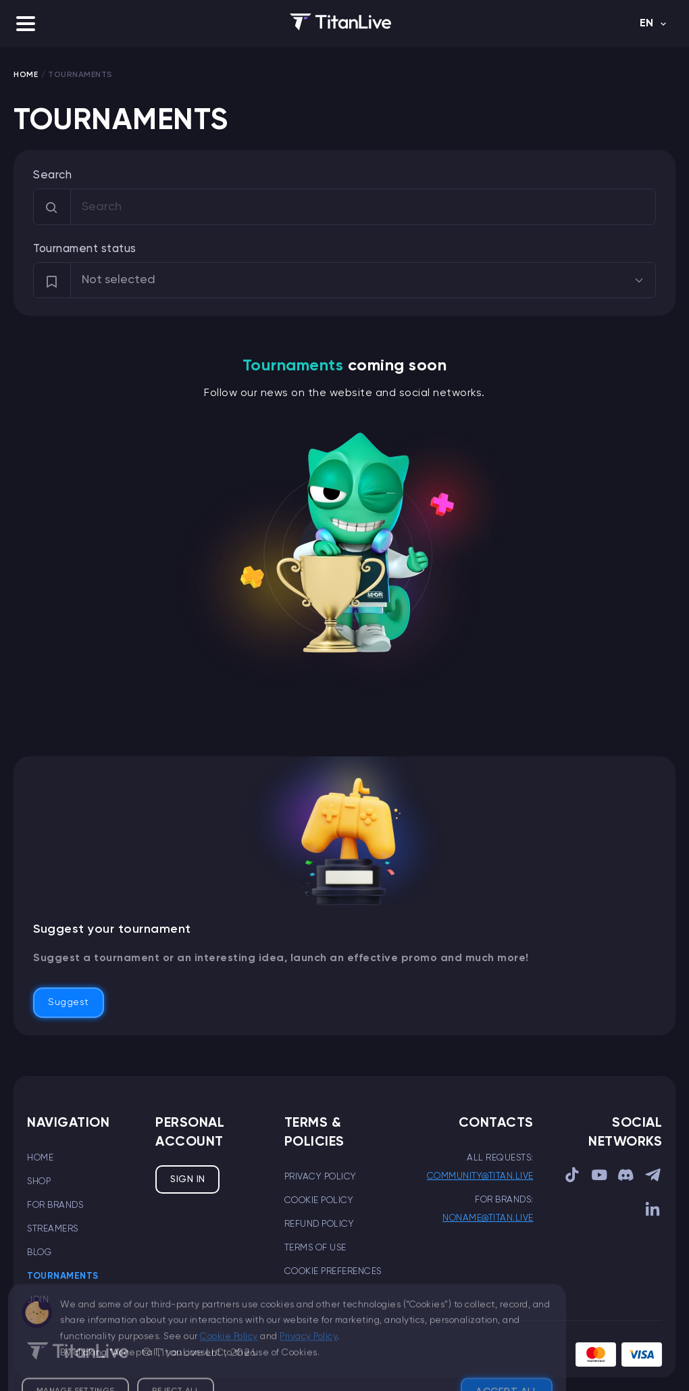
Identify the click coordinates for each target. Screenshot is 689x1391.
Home (40, 1158)
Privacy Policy (320, 1176)
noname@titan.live (488, 1218)
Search (52, 175)
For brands (55, 1205)
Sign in (187, 1179)
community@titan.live (480, 1176)
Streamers (52, 1229)
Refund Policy (319, 1224)
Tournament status (84, 249)
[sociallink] (572, 1178)
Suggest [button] (68, 1002)
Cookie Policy (319, 1200)
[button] (26, 23)
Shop (39, 1181)
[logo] (340, 24)
